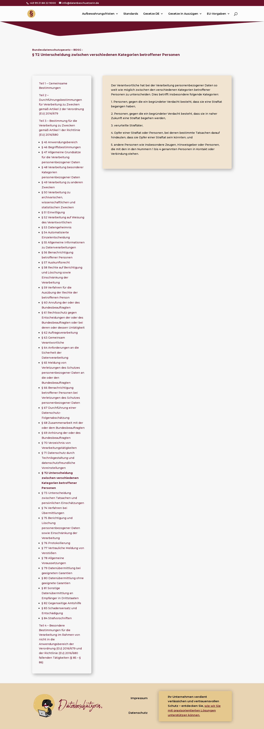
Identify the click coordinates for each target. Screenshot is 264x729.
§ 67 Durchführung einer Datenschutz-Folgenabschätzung (59, 413)
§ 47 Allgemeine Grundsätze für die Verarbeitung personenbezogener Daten (61, 157)
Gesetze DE (151, 13)
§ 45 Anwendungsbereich (59, 142)
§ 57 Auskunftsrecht (56, 262)
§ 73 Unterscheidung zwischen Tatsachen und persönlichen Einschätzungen (63, 498)
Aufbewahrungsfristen (98, 13)
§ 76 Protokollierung (56, 543)
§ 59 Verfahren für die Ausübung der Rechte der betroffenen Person (60, 292)
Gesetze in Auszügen (183, 13)
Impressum (139, 698)
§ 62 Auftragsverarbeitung (60, 332)
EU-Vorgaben (216, 13)
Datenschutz (138, 713)
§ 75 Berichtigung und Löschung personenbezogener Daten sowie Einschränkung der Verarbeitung (61, 528)
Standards (130, 13)
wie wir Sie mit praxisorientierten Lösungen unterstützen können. (194, 710)
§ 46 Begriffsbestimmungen (61, 147)
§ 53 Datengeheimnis (56, 227)
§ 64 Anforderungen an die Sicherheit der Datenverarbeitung (60, 352)
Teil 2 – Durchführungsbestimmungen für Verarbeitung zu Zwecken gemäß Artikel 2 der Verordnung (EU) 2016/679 (61, 104)
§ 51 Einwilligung (53, 212)
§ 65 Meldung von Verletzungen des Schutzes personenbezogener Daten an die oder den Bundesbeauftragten (63, 372)
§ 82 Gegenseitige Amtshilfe (61, 603)
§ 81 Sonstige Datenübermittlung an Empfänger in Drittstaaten (60, 593)
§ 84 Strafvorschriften (57, 618)
